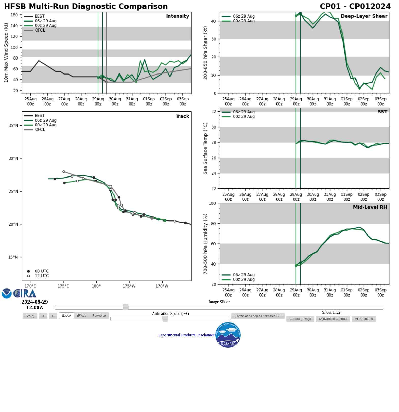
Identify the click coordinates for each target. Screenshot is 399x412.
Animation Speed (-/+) (170, 314)
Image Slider (219, 302)
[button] (30, 316)
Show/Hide (331, 312)
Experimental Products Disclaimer (186, 335)
